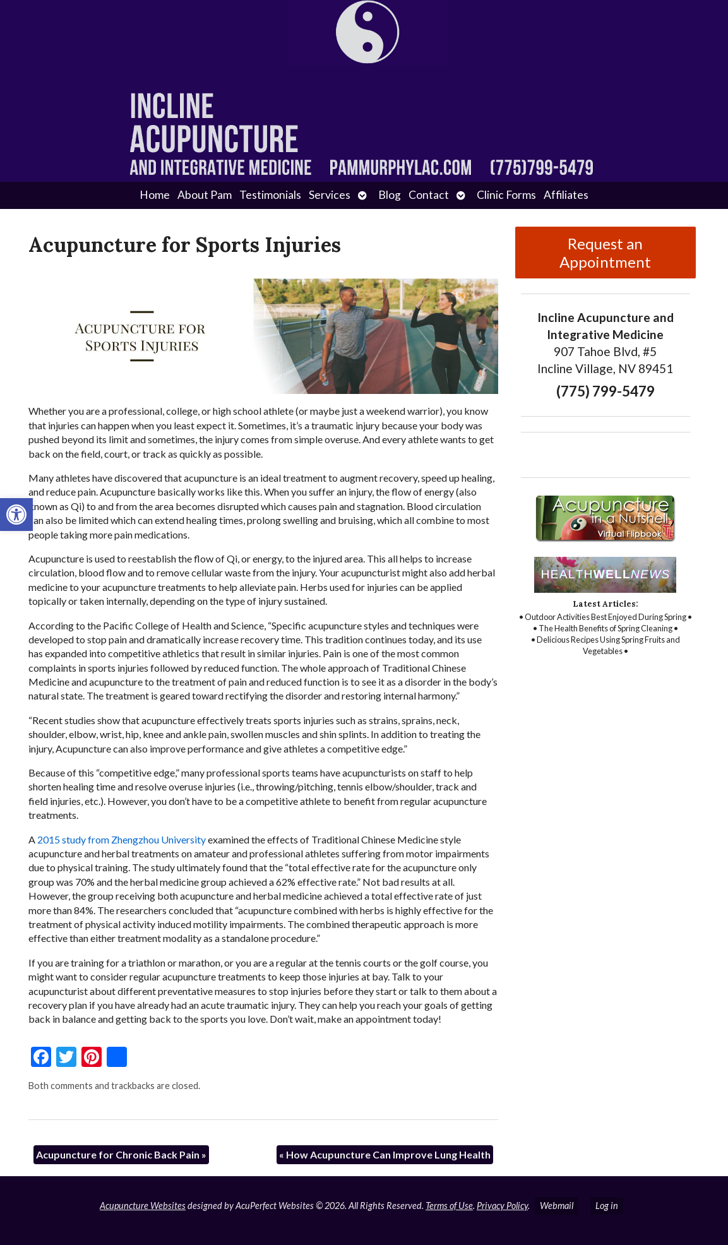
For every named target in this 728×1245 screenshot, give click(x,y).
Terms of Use (449, 1205)
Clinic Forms (506, 194)
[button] (16, 514)
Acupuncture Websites (143, 1205)
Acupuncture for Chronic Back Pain (121, 1154)
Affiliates (566, 194)
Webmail (556, 1205)
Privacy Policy (502, 1205)
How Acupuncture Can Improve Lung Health (385, 1154)
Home (155, 194)
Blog (389, 194)
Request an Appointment (605, 252)
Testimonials (270, 194)
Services (329, 194)
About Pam (204, 194)
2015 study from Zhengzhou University (121, 839)
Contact (429, 194)
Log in (606, 1205)
